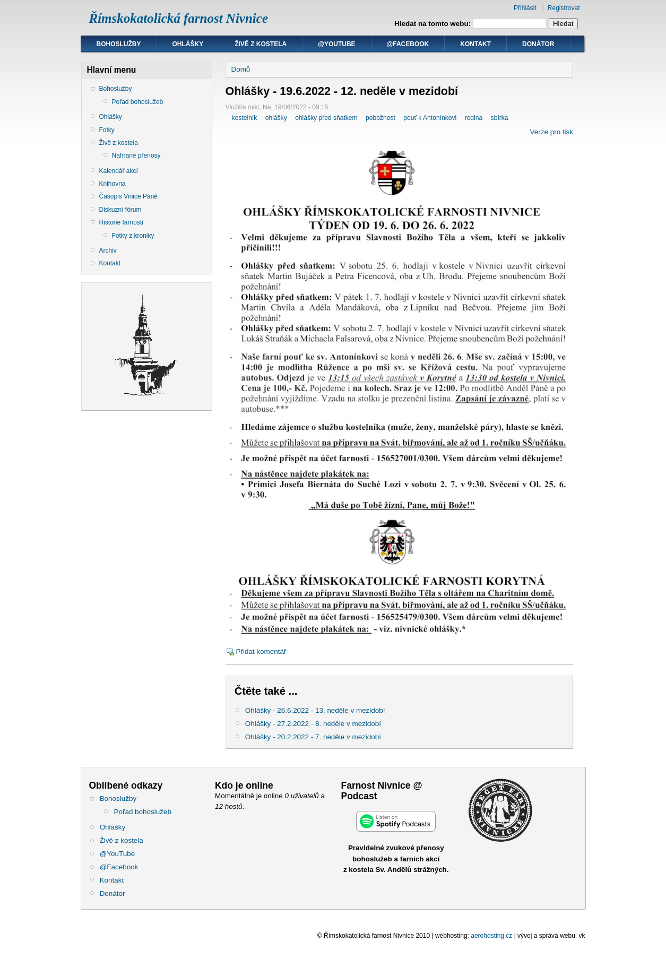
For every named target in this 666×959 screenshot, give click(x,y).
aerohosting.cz (491, 935)
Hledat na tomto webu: (433, 24)
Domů (240, 69)
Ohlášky (188, 44)
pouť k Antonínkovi (429, 118)
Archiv (108, 250)
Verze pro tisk (551, 132)
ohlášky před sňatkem (326, 118)
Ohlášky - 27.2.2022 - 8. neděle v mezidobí (313, 724)
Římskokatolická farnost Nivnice (179, 18)
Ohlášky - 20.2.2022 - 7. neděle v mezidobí (313, 737)
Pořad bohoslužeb (137, 102)
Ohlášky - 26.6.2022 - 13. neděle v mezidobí (315, 710)
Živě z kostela (261, 44)
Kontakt (475, 44)
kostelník (244, 118)
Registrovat (564, 8)
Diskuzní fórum (120, 209)
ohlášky (276, 118)
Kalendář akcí (118, 171)
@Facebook (408, 44)
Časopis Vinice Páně (128, 196)
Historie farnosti (121, 222)
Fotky (107, 130)
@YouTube (336, 44)
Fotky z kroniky (133, 235)
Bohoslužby (119, 44)
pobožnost (380, 118)
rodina (474, 118)
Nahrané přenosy (136, 155)
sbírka (499, 118)
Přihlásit (525, 8)
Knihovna (112, 183)
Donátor (538, 44)
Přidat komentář (261, 651)
